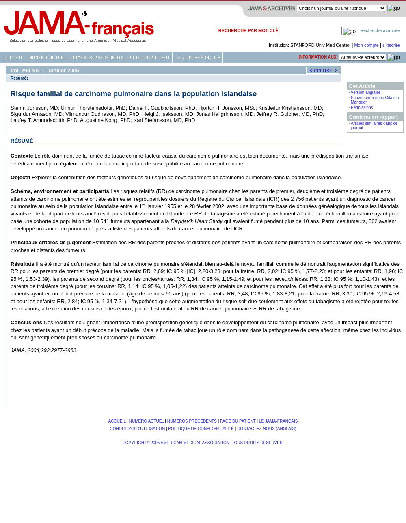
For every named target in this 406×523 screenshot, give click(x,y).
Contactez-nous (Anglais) (266, 428)
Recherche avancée (380, 30)
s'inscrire (391, 45)
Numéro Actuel (146, 421)
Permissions (362, 107)
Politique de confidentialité (201, 428)
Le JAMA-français (278, 421)
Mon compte (367, 45)
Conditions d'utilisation (137, 428)
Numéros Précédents (192, 421)
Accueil (117, 421)
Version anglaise (365, 92)
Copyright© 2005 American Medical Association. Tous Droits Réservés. (203, 443)
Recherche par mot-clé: (249, 30)
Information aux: (318, 57)
